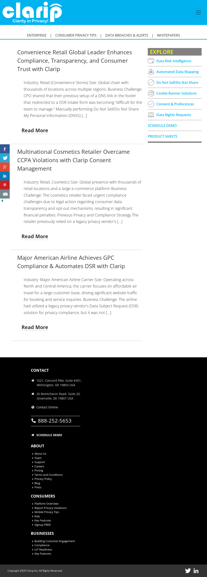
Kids (37, 516)
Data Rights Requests (169, 114)
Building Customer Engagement (54, 541)
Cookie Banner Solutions (172, 93)
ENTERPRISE (37, 35)
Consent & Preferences (171, 104)
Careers (39, 466)
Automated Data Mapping (173, 71)
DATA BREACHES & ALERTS (126, 35)
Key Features (42, 520)
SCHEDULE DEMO (162, 125)
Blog (37, 483)
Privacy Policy (43, 479)
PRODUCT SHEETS (162, 136)
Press (37, 487)
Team (38, 458)
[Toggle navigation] (198, 12)
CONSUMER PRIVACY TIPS (75, 35)
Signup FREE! (42, 525)
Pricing (38, 470)
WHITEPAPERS (168, 35)
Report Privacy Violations (50, 508)
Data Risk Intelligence (169, 61)
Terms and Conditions (48, 475)
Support (39, 462)
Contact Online (47, 407)
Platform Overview (46, 503)
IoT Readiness (43, 549)
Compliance (42, 545)
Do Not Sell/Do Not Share (173, 82)
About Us (40, 454)
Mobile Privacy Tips (46, 512)
